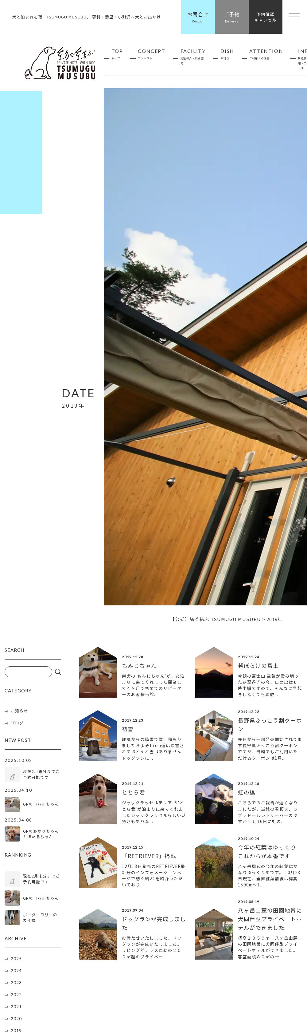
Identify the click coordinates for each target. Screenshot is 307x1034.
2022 (16, 995)
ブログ (17, 722)
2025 (16, 959)
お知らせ (19, 710)
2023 (16, 983)
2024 (16, 971)
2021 (16, 1007)
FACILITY (193, 57)
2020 (16, 1019)
